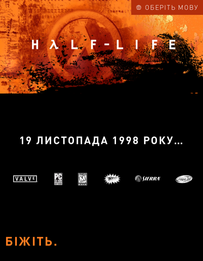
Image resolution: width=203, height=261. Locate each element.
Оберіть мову (167, 7)
